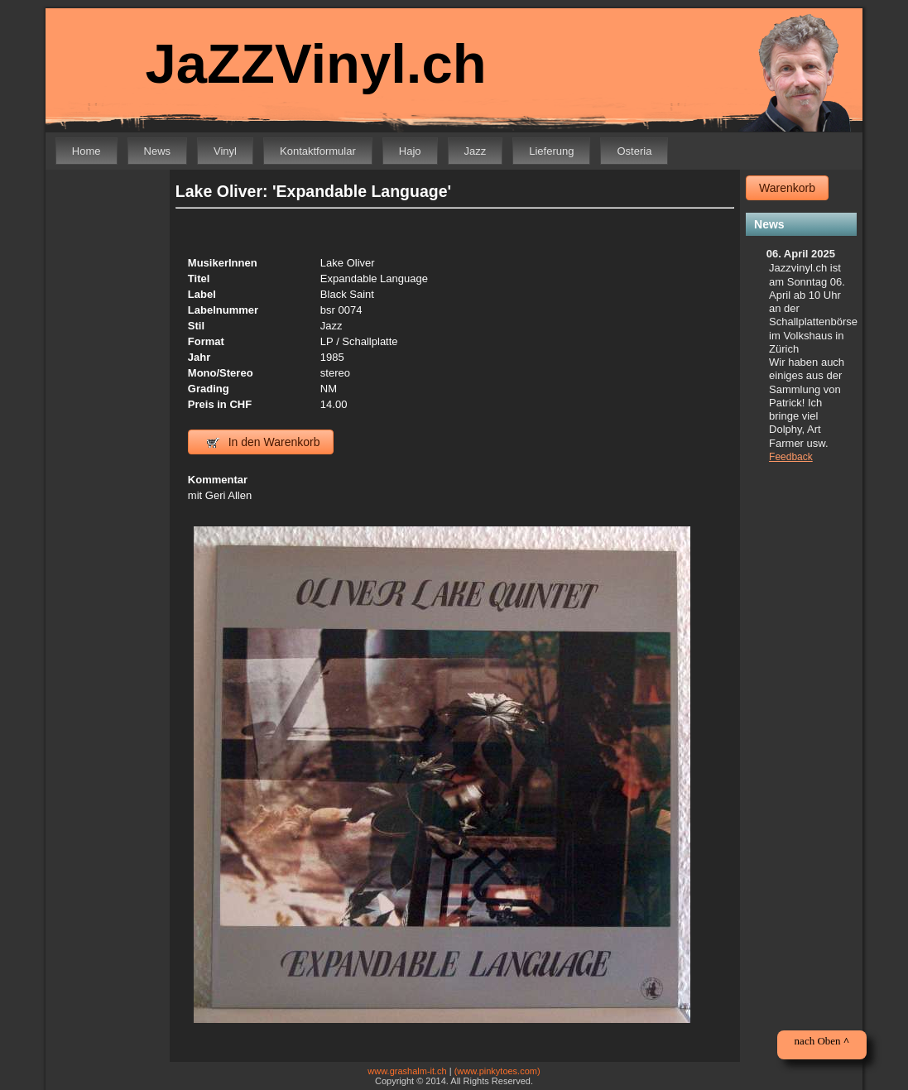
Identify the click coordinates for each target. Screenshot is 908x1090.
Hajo (410, 151)
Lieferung (551, 151)
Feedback (791, 457)
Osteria (634, 151)
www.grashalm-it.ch (407, 1071)
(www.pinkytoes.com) (497, 1071)
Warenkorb (787, 187)
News (157, 151)
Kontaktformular (318, 151)
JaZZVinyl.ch (316, 63)
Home (86, 151)
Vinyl (225, 151)
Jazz (475, 151)
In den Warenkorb (263, 442)
